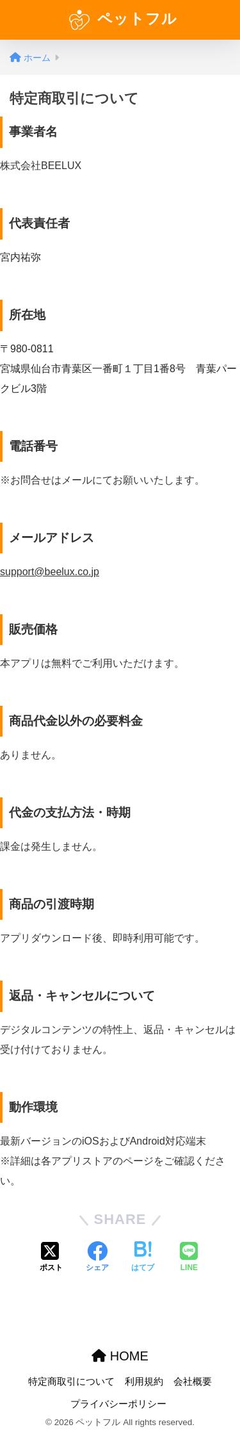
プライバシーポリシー (118, 1404)
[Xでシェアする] (51, 1258)
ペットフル (121, 20)
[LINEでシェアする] (189, 1258)
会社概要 (192, 1381)
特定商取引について (71, 1381)
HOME (120, 1356)
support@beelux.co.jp (49, 571)
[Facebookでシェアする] (97, 1258)
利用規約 (144, 1381)
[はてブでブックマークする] (142, 1258)
